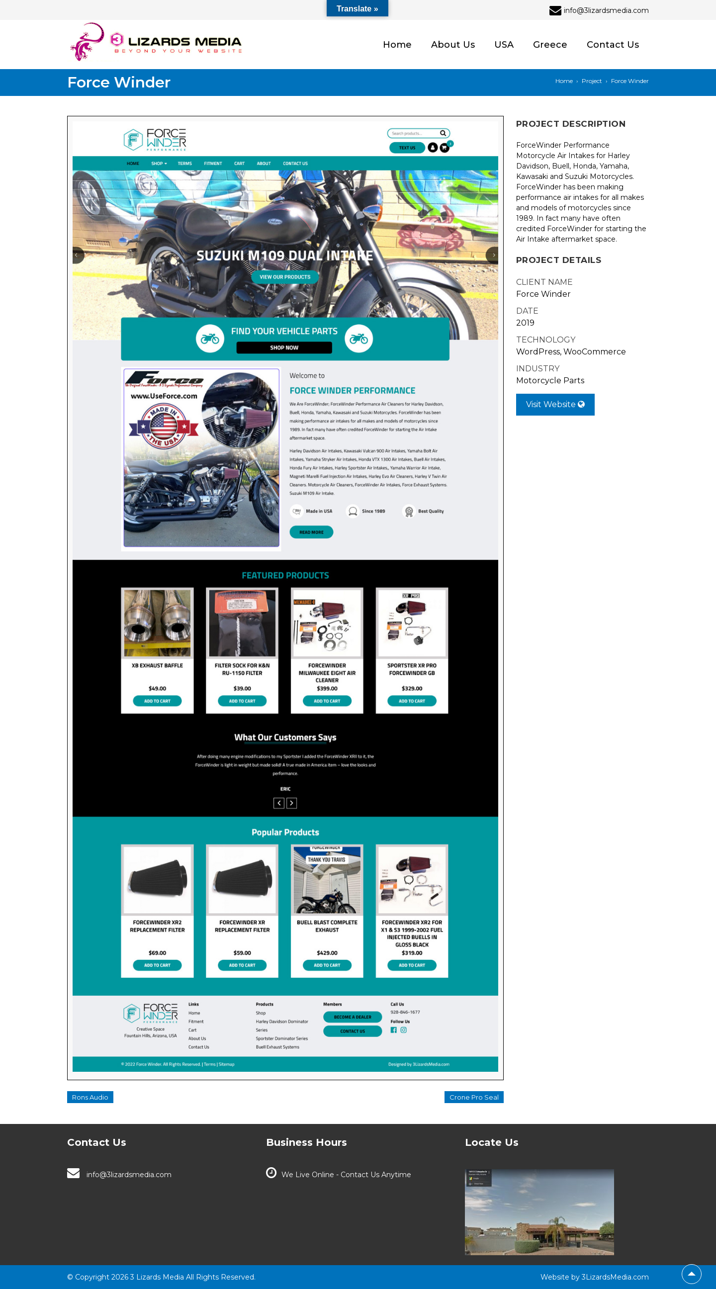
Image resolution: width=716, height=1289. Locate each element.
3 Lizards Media (156, 1277)
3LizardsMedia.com (615, 1277)
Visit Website (555, 404)
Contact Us (613, 44)
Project (592, 81)
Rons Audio (90, 1097)
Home (397, 44)
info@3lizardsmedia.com (129, 1174)
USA (504, 44)
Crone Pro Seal (474, 1097)
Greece (550, 44)
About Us (453, 44)
